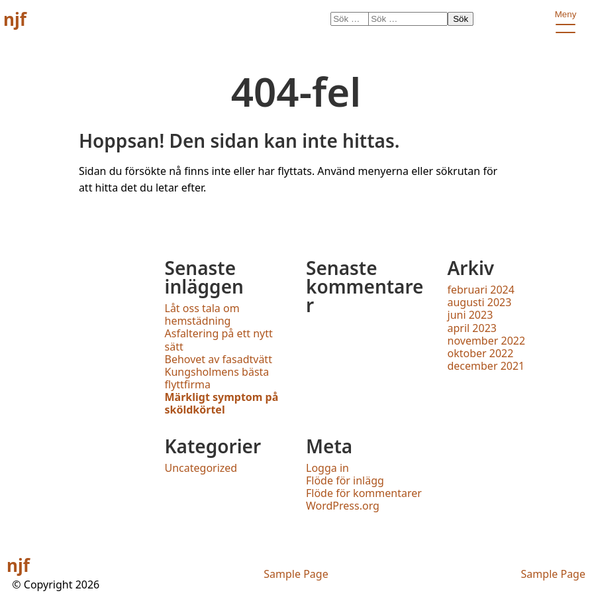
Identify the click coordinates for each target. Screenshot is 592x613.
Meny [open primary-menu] (565, 17)
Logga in (327, 468)
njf (14, 19)
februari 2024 (481, 289)
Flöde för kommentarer (364, 493)
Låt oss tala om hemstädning (202, 314)
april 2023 (472, 328)
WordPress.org (342, 505)
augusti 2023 (480, 302)
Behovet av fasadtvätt (218, 359)
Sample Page (296, 574)
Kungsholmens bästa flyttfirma (217, 378)
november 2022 (487, 340)
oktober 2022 (481, 353)
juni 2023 (470, 314)
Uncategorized (201, 468)
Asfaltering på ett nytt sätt (219, 339)
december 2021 (486, 366)
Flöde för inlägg (345, 480)
